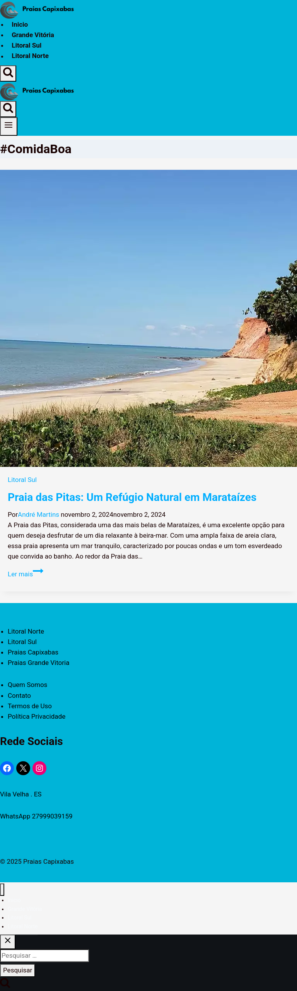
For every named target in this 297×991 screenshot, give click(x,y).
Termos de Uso (30, 706)
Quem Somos (27, 685)
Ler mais (25, 574)
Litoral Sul (26, 45)
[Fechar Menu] (2, 889)
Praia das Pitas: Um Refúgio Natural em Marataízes (132, 497)
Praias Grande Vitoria (38, 662)
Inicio (20, 24)
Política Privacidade (36, 716)
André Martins (38, 514)
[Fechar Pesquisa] (7, 942)
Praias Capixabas (33, 652)
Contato (19, 695)
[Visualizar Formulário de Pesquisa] (8, 73)
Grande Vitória (33, 35)
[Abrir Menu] (8, 126)
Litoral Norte (30, 56)
